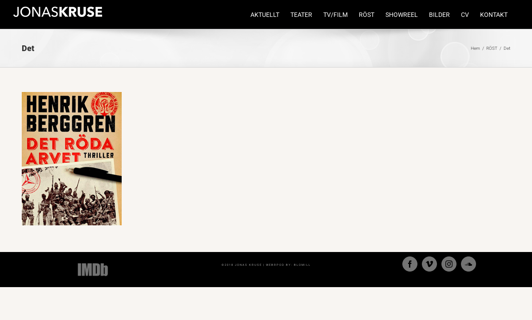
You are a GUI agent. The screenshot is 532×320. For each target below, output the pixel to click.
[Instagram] (449, 264)
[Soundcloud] (468, 264)
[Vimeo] (429, 264)
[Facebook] (409, 264)
